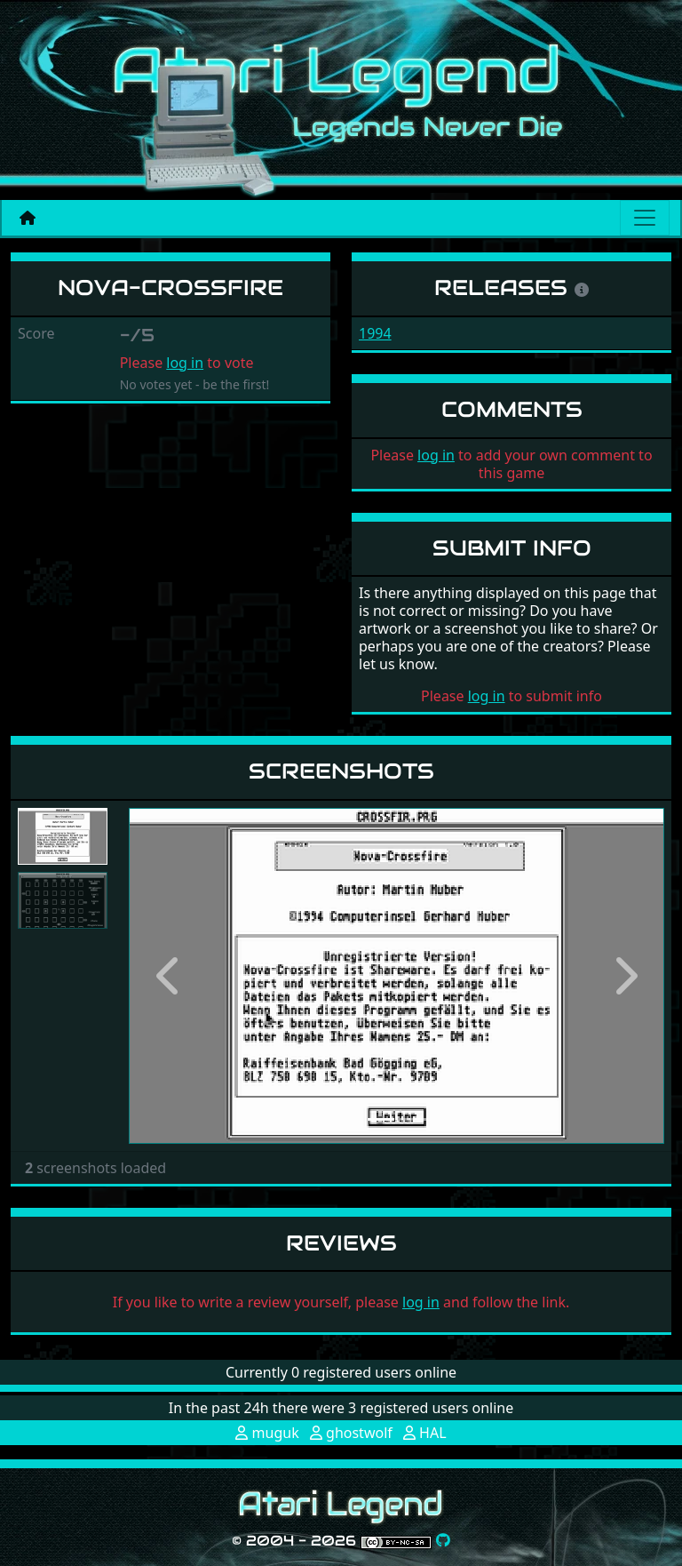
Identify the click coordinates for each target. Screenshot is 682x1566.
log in (184, 362)
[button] (169, 975)
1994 (375, 333)
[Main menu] (645, 218)
